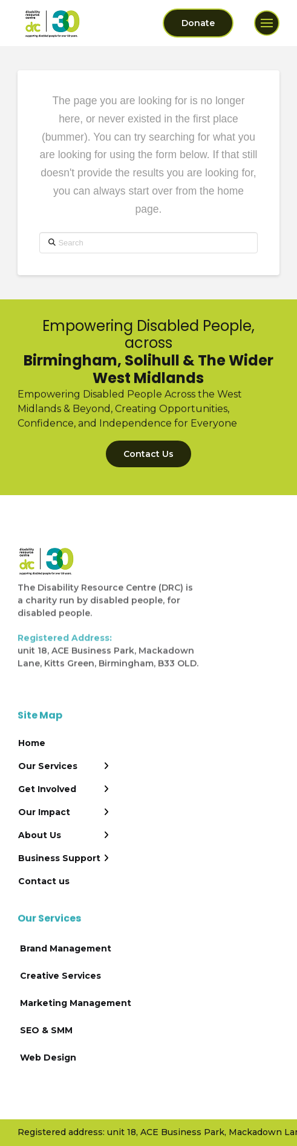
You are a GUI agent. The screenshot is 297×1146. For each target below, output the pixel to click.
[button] (266, 23)
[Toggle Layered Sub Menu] (63, 766)
